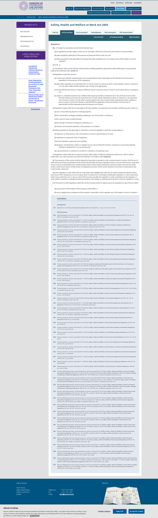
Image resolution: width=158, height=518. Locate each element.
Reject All (119, 511)
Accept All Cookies (136, 511)
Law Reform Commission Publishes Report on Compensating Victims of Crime (36, 70)
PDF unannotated (126, 32)
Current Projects (98, 8)
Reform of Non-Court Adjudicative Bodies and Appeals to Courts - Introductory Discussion (36, 98)
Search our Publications (82, 8)
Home (112, 2)
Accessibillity (138, 2)
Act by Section (67, 32)
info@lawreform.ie (67, 494)
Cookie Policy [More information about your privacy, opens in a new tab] (35, 515)
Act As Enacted (81, 32)
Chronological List (27, 41)
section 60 (106, 157)
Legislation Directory (133, 8)
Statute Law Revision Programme (99, 13)
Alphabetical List (26, 36)
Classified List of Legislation (121, 13)
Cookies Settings (104, 511)
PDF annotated (110, 32)
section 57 (74, 71)
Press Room (119, 2)
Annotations (24, 46)
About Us (69, 8)
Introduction (25, 31)
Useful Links (128, 2)
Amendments (96, 32)
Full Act (55, 32)
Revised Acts (136, 13)
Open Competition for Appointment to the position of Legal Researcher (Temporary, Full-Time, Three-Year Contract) (36, 86)
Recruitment (110, 8)
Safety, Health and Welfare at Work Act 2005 (53, 17)
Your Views (120, 8)
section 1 (97, 173)
